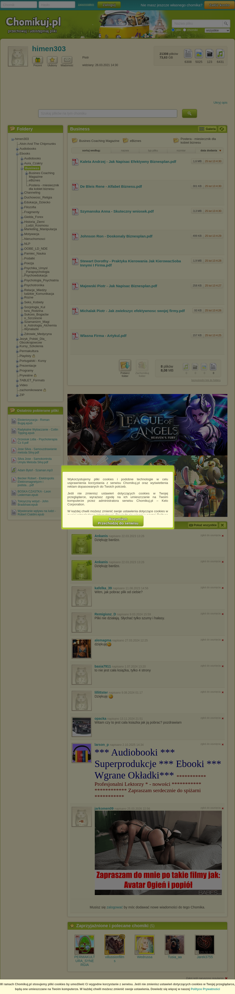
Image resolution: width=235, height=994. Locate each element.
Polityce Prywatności (205, 989)
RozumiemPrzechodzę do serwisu (118, 521)
